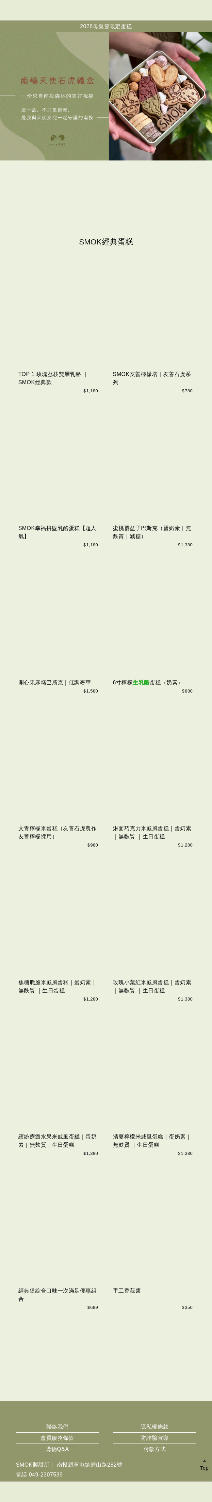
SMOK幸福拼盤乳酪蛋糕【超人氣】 (57, 532)
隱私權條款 (154, 1427)
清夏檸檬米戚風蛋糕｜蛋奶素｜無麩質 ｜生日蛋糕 (152, 1141)
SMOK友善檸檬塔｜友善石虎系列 (152, 378)
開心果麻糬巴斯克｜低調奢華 (54, 682)
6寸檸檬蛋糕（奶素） (148, 682)
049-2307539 (46, 1475)
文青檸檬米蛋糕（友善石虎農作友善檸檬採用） (57, 832)
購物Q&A (57, 1449)
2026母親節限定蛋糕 (106, 26)
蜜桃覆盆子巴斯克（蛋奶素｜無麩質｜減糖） (152, 532)
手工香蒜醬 (127, 1291)
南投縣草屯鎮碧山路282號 (90, 1465)
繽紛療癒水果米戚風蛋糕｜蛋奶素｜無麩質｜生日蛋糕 (57, 1141)
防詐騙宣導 (154, 1438)
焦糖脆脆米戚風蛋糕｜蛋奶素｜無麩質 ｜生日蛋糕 (57, 986)
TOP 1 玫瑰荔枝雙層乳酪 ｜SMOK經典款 (53, 378)
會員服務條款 (57, 1438)
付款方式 (155, 1449)
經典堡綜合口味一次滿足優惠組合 (57, 1295)
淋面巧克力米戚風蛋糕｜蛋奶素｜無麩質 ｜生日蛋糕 (152, 832)
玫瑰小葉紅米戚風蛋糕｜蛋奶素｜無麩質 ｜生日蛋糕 (152, 986)
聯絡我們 (57, 1427)
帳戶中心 (203, 10)
